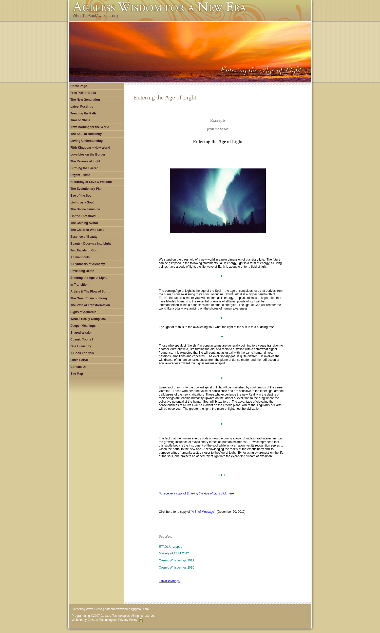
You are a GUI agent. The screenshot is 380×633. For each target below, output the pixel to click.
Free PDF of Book (83, 93)
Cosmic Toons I (81, 339)
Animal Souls (80, 257)
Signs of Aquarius (83, 312)
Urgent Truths (80, 175)
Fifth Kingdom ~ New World (90, 147)
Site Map (76, 373)
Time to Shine (80, 120)
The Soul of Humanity (86, 134)
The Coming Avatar (84, 223)
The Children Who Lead (87, 230)
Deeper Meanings (83, 326)
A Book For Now (82, 353)
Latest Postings (81, 106)
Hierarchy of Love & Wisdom (91, 182)
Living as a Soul (81, 202)
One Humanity (80, 346)
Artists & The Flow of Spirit (89, 291)
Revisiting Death (82, 271)
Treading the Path (83, 113)
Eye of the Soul (81, 195)
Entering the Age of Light (88, 278)
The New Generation (85, 99)
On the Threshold (83, 216)
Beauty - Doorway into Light (90, 243)
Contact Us (78, 367)
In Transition (79, 284)
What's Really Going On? (88, 319)
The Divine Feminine (85, 209)
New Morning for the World (89, 127)
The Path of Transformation (90, 305)
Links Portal (79, 360)
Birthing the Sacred (84, 168)
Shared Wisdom (81, 332)
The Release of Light (85, 161)
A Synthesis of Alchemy (87, 264)
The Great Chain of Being (88, 298)
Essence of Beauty (84, 236)
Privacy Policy (127, 620)
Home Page (78, 86)
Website (77, 620)
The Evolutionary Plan (86, 189)
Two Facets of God (83, 250)
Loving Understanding (86, 141)
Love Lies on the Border (87, 154)
